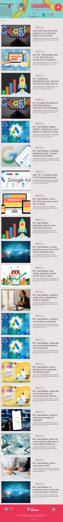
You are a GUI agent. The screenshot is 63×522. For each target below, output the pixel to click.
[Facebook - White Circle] (34, 510)
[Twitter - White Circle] (36, 510)
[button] (60, 21)
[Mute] (47, 7)
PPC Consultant (6, 4)
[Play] (32, 6)
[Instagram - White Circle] (38, 510)
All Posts (2, 20)
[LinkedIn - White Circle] (32, 510)
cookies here (41, 516)
